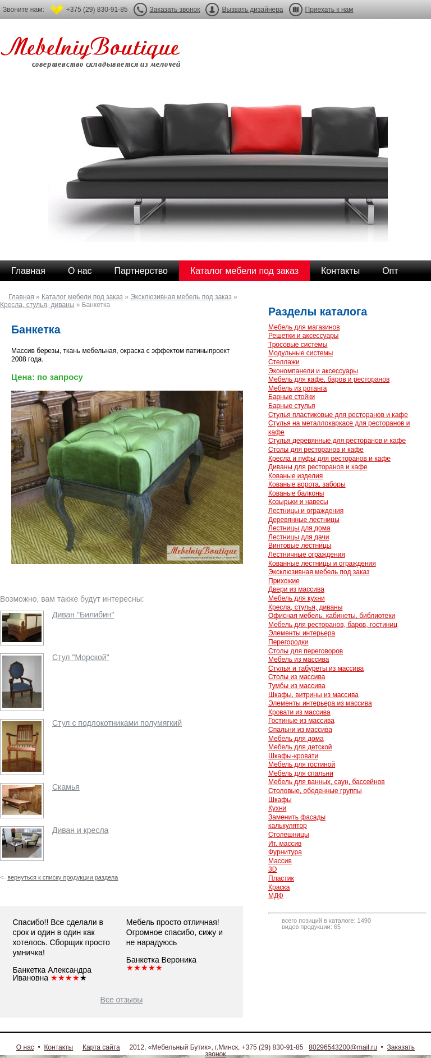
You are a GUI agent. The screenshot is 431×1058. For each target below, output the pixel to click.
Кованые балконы (296, 493)
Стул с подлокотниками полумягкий (117, 722)
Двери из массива (296, 589)
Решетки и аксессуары (303, 336)
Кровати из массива (299, 712)
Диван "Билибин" (83, 614)
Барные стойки (291, 397)
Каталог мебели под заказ (244, 271)
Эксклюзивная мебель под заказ (180, 297)
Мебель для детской (300, 747)
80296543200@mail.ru (343, 1047)
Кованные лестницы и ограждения (322, 563)
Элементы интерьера (301, 633)
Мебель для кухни (296, 598)
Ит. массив (284, 844)
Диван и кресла (80, 830)
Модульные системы (300, 353)
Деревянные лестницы (304, 520)
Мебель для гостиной (301, 764)
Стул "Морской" (80, 657)
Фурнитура (285, 852)
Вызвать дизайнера (252, 9)
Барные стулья (291, 406)
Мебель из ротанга (297, 388)
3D (272, 869)
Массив (280, 861)
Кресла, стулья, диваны (37, 305)
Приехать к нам (329, 9)
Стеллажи (284, 362)
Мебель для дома (296, 739)
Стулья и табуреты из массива (316, 668)
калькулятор (287, 826)
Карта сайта (101, 1047)
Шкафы (280, 800)
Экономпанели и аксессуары (313, 371)
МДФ (275, 896)
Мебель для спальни (300, 773)
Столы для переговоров (305, 651)
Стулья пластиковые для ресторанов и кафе (338, 415)
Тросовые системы (297, 345)
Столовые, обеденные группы (315, 791)
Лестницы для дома (299, 528)
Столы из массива (296, 677)
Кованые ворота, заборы (307, 484)
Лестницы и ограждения (305, 511)
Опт (390, 271)
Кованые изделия (295, 476)
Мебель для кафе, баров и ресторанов (328, 379)
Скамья (66, 786)
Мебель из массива (298, 659)
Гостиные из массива (301, 721)
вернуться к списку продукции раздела (62, 877)
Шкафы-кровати (293, 756)
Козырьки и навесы (298, 502)
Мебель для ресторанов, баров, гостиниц (332, 625)
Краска (279, 887)
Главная (28, 271)
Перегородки (288, 642)
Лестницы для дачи (298, 537)
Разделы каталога (317, 311)
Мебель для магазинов (304, 327)
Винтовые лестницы (299, 545)
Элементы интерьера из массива (320, 703)
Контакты (340, 271)
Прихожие (284, 581)
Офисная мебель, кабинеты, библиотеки (331, 616)
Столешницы (288, 835)
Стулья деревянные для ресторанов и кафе (337, 441)
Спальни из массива (300, 730)
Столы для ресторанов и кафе (316, 450)
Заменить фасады (296, 817)
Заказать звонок (175, 9)
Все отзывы (121, 999)
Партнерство (141, 271)
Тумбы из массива (296, 686)
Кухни (277, 808)
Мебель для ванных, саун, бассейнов (326, 782)
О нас (80, 271)
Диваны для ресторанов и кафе (318, 467)
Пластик (281, 878)
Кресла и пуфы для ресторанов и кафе (329, 458)
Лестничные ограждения (306, 554)
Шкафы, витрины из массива (313, 695)
